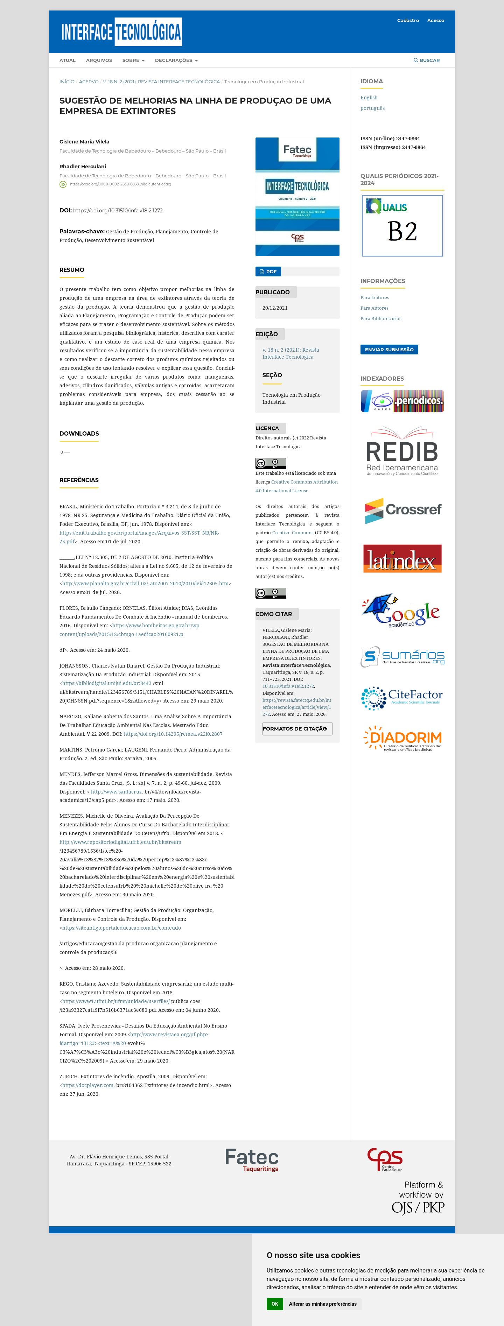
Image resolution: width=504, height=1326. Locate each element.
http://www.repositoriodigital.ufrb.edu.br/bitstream (120, 924)
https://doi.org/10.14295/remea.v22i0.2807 (173, 816)
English (369, 97)
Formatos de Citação (295, 729)
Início (67, 81)
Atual (67, 60)
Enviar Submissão (389, 349)
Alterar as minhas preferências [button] (323, 1304)
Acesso (435, 20)
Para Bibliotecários (380, 318)
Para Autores (374, 308)
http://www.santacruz (116, 873)
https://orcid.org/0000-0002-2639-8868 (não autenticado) (120, 184)
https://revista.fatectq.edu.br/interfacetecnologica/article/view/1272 (296, 707)
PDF (270, 271)
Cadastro (408, 20)
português (372, 108)
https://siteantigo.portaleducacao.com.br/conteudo (121, 1010)
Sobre (131, 60)
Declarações (174, 60)
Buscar (427, 60)
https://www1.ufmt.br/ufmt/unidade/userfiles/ (116, 1083)
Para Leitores (374, 297)
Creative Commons (293, 532)
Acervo (89, 81)
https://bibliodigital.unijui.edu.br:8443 (107, 765)
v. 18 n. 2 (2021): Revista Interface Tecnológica (161, 81)
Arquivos (99, 60)
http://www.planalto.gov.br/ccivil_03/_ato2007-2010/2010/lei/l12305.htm (145, 665)
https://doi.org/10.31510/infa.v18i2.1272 (118, 210)
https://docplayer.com (87, 1167)
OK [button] (275, 1304)
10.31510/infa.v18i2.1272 (288, 686)
